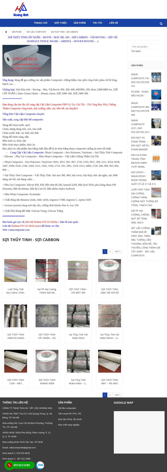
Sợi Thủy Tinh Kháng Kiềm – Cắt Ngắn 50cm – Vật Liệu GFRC (78, 381)
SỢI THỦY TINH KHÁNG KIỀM (47, 381)
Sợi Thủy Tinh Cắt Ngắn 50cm (78, 336)
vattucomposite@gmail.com (22, 447)
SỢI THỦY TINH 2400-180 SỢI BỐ (109, 291)
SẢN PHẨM (80, 22)
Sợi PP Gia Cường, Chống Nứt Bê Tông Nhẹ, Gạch (47, 291)
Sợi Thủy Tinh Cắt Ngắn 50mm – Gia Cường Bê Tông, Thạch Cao (109, 336)
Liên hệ (113, 22)
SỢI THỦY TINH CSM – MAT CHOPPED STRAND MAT (15, 381)
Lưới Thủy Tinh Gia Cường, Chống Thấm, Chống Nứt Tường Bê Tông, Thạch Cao (15, 291)
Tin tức (97, 22)
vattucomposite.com (19, 229)
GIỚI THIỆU (60, 22)
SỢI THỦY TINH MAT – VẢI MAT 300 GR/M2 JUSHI (109, 381)
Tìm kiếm (136, 51)
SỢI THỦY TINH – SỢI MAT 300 (78, 291)
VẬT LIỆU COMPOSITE (36, 32)
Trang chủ (40, 22)
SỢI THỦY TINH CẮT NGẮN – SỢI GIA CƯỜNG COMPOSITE (47, 336)
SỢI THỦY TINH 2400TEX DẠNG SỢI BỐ (15, 336)
